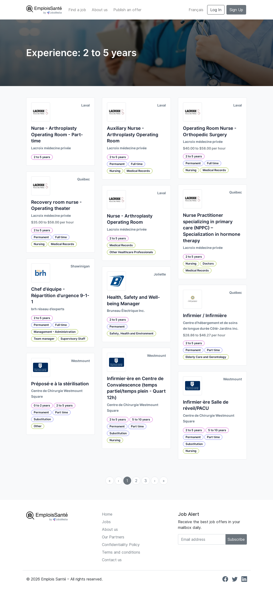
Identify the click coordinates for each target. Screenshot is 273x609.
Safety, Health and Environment (131, 333)
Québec (83, 179)
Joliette (160, 274)
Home (107, 514)
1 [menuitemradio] (127, 480)
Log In (215, 9)
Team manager (44, 338)
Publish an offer (127, 9)
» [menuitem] (164, 480)
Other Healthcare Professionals (131, 252)
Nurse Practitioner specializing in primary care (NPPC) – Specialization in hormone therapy (211, 228)
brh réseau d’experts (47, 309)
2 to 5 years (42, 157)
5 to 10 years (141, 419)
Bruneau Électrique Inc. (126, 311)
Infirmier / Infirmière (205, 315)
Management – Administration (55, 332)
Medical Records (62, 244)
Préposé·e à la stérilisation (60, 384)
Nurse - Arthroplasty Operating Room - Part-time (57, 135)
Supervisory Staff (73, 338)
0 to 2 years (42, 405)
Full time (61, 237)
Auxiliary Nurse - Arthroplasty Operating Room (132, 135)
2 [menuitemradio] (136, 480)
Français (196, 9)
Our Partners (113, 537)
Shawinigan (80, 266)
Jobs (106, 521)
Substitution (42, 419)
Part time (61, 412)
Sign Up (236, 9)
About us (100, 9)
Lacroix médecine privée (51, 148)
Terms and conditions (121, 552)
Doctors (208, 263)
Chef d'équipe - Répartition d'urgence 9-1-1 (60, 295)
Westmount (80, 361)
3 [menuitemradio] (145, 480)
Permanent (41, 237)
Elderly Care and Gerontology (206, 357)
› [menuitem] (154, 480)
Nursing (39, 244)
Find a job (77, 9)
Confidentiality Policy (121, 544)
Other (38, 426)
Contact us (112, 559)
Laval (85, 105)
